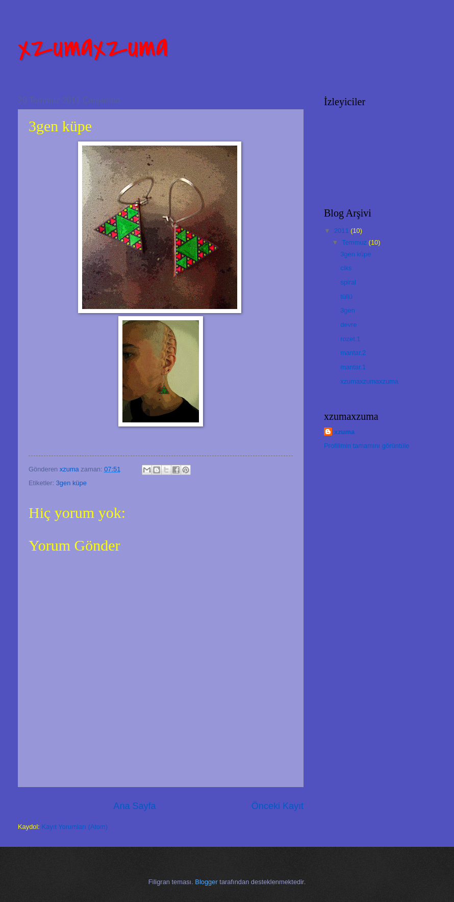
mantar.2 (353, 353)
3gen (347, 310)
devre (348, 324)
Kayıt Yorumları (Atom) (75, 826)
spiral (348, 282)
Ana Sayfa (134, 806)
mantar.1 (353, 367)
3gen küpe (71, 483)
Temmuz (355, 242)
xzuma (344, 432)
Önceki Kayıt (277, 806)
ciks (345, 268)
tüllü (346, 296)
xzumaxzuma (93, 47)
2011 (342, 230)
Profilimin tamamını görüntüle (366, 445)
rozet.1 (350, 339)
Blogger (206, 882)
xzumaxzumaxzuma (369, 381)
